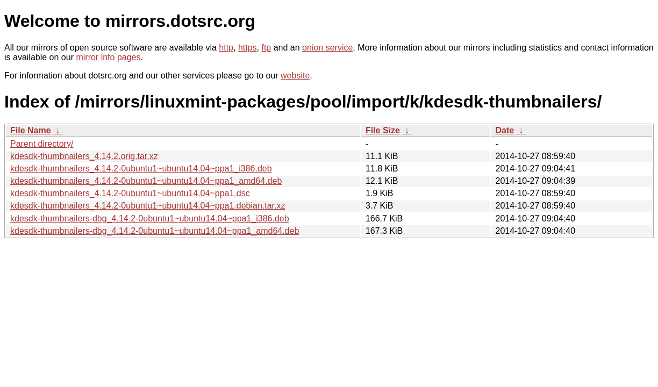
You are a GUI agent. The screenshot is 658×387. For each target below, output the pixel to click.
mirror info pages (108, 57)
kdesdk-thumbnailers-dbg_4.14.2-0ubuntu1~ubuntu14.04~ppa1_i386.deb (149, 218)
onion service (327, 47)
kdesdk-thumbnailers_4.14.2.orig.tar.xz (84, 156)
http (226, 47)
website (295, 75)
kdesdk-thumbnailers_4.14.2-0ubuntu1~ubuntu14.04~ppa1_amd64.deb (146, 180)
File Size (383, 130)
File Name (30, 130)
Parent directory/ (41, 143)
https (247, 47)
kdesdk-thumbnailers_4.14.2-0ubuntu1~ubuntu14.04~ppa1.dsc (130, 193)
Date (504, 130)
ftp (266, 47)
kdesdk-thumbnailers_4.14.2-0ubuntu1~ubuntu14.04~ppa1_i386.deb (141, 168)
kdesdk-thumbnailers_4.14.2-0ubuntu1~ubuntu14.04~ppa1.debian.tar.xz (147, 205)
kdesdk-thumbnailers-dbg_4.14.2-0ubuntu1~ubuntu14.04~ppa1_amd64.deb (154, 230)
